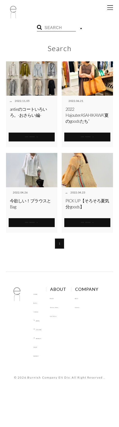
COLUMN (43, 329)
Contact (40, 387)
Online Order (70, 307)
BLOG (38, 302)
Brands (65, 298)
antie (13, 100)
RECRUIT (43, 338)
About (39, 378)
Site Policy (68, 315)
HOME (39, 293)
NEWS (41, 320)
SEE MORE (31, 136)
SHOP (38, 346)
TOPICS (40, 311)
